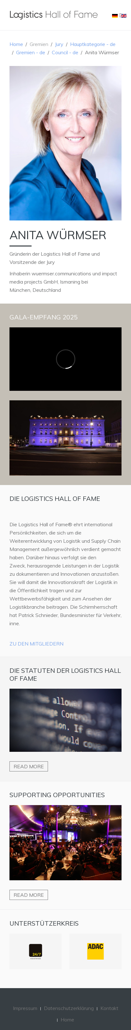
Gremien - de (30, 52)
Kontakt (109, 1008)
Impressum (25, 1008)
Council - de (65, 52)
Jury (59, 44)
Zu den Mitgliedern (36, 643)
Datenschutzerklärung (69, 1008)
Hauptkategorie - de (93, 44)
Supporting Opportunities (57, 795)
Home (16, 44)
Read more (29, 766)
